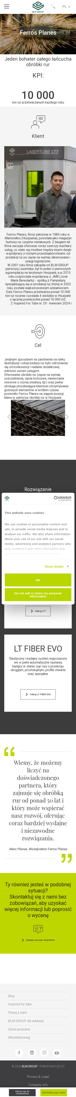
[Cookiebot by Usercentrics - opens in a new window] (54, 498)
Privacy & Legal (38, 1077)
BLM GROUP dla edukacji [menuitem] (26, 1021)
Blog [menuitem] (11, 996)
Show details (54, 566)
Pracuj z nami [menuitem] (17, 1013)
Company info (38, 1085)
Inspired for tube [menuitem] (20, 1004)
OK (38, 580)
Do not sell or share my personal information (38, 594)
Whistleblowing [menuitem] (19, 1037)
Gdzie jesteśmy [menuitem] (19, 1029)
